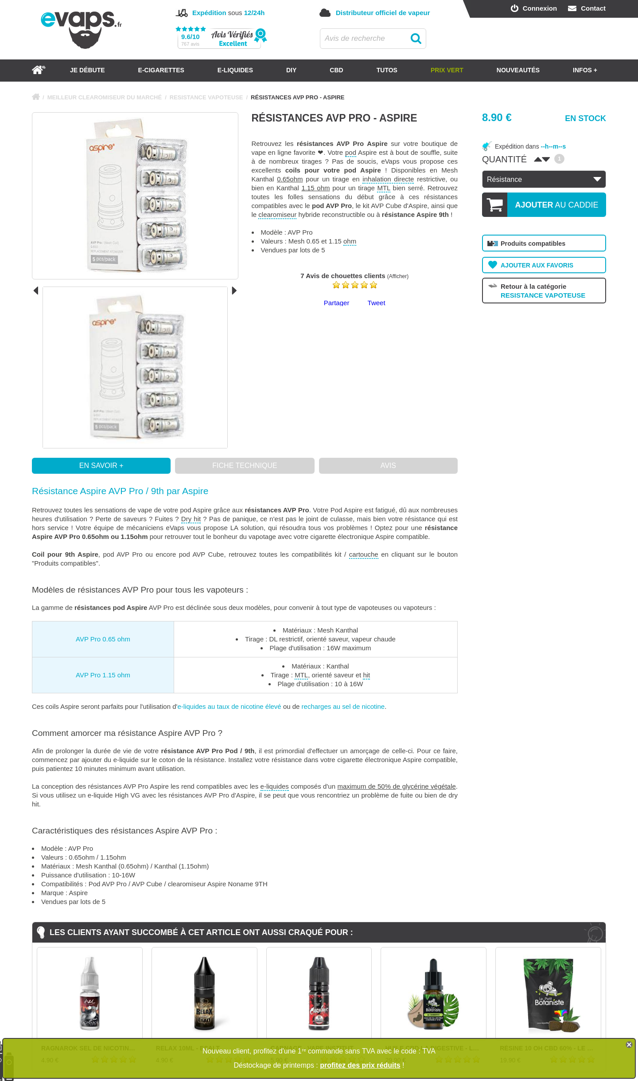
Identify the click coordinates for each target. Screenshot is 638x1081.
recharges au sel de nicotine (343, 706)
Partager (337, 303)
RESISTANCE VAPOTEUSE (206, 97)
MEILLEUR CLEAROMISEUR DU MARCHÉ (104, 97)
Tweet (376, 302)
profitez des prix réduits (360, 1065)
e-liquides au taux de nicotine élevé (229, 706)
